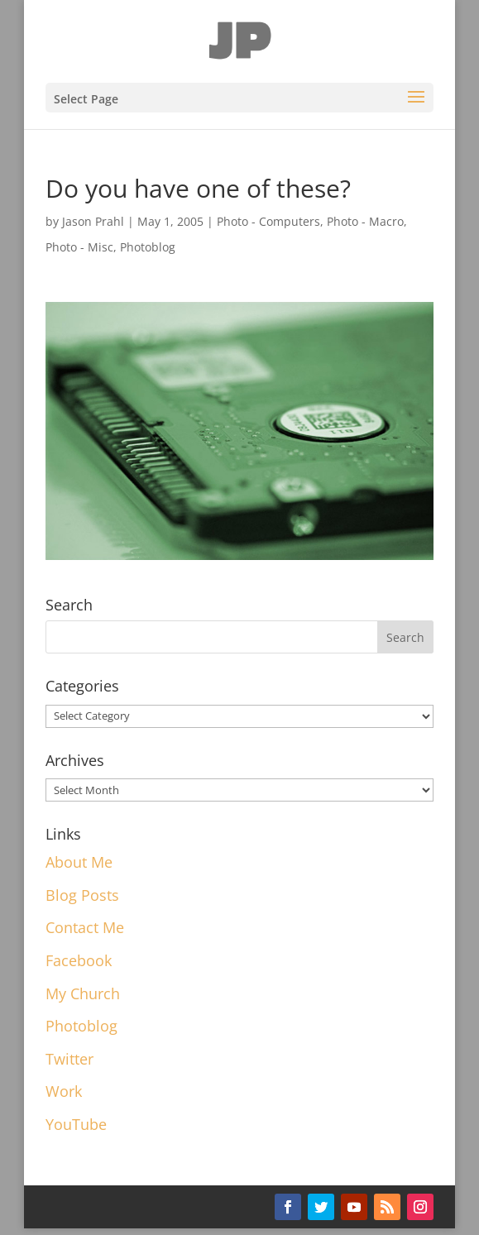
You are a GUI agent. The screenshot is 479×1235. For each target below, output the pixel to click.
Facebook (79, 960)
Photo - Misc (79, 247)
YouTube (76, 1124)
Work (64, 1091)
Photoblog (147, 247)
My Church (83, 993)
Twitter (69, 1059)
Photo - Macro (365, 221)
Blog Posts (82, 895)
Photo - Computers (268, 221)
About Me (79, 862)
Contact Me (85, 927)
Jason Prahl (93, 221)
